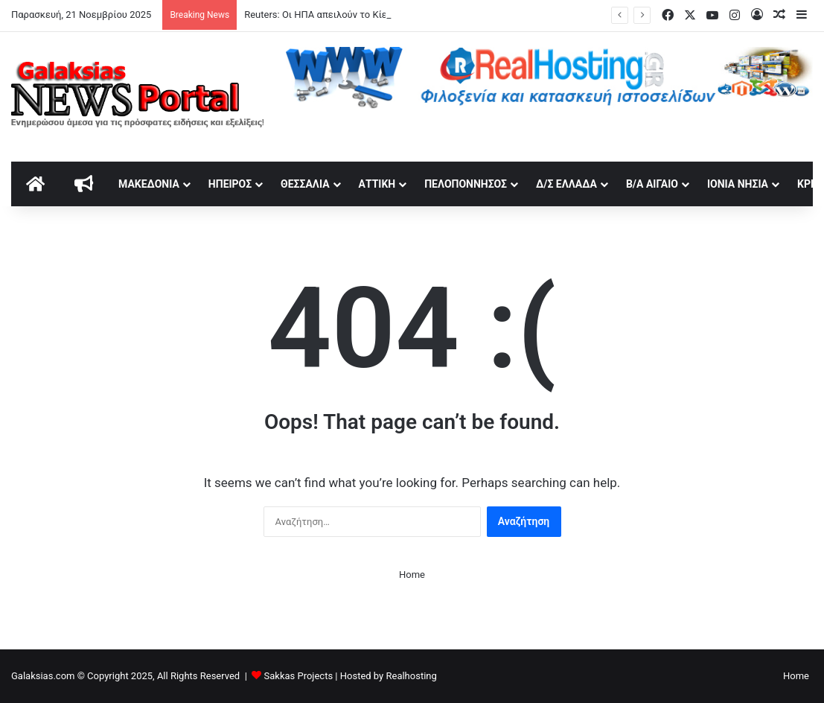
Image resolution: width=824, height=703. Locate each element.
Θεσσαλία (305, 184)
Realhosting (411, 675)
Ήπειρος (230, 184)
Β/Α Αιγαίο (652, 184)
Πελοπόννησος (465, 184)
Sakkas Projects (298, 675)
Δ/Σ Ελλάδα (566, 184)
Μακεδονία (148, 184)
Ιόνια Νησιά (737, 184)
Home (412, 574)
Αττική (377, 184)
